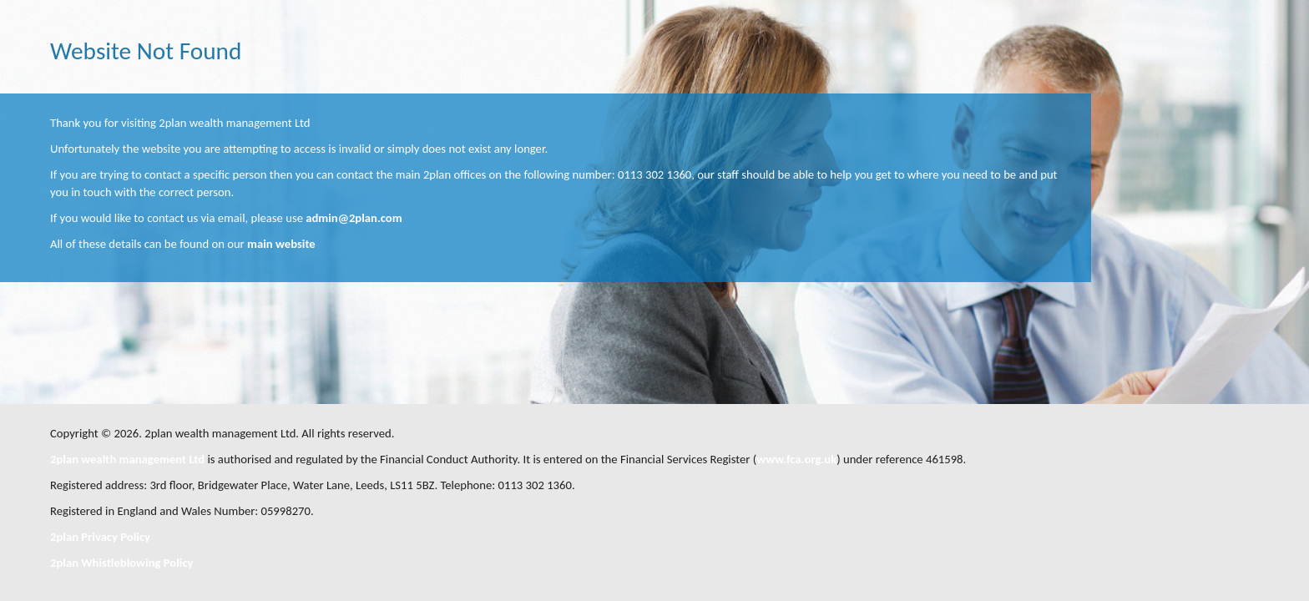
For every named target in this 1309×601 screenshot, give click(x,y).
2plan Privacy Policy (100, 536)
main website (281, 243)
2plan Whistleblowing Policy (121, 562)
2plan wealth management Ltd (127, 459)
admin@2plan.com (354, 217)
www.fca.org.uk (796, 459)
